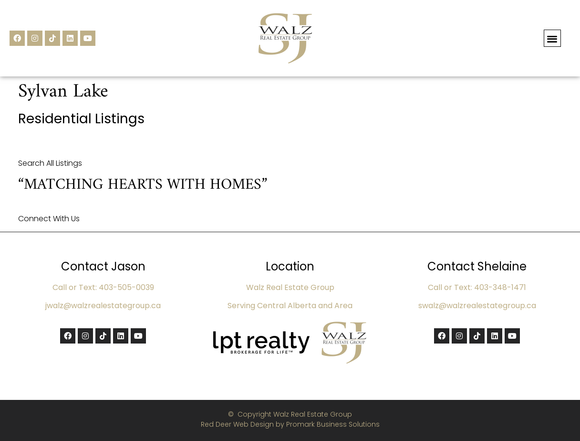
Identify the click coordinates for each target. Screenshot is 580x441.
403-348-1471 (500, 287)
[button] (552, 38)
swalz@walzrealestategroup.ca (477, 305)
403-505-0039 (126, 287)
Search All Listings (50, 163)
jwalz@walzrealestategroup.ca (103, 305)
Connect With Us (49, 218)
